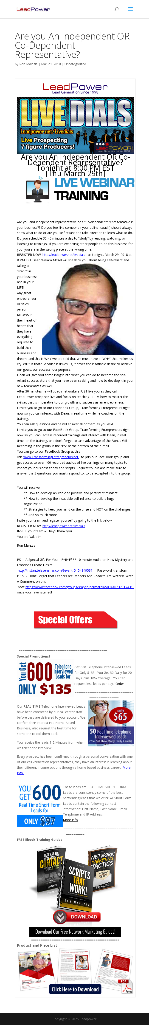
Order (119, 683)
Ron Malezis (28, 64)
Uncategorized (75, 64)
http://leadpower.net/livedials (64, 254)
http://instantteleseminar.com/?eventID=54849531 (55, 570)
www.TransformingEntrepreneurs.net (51, 457)
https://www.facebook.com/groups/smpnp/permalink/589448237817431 (79, 587)
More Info (70, 820)
